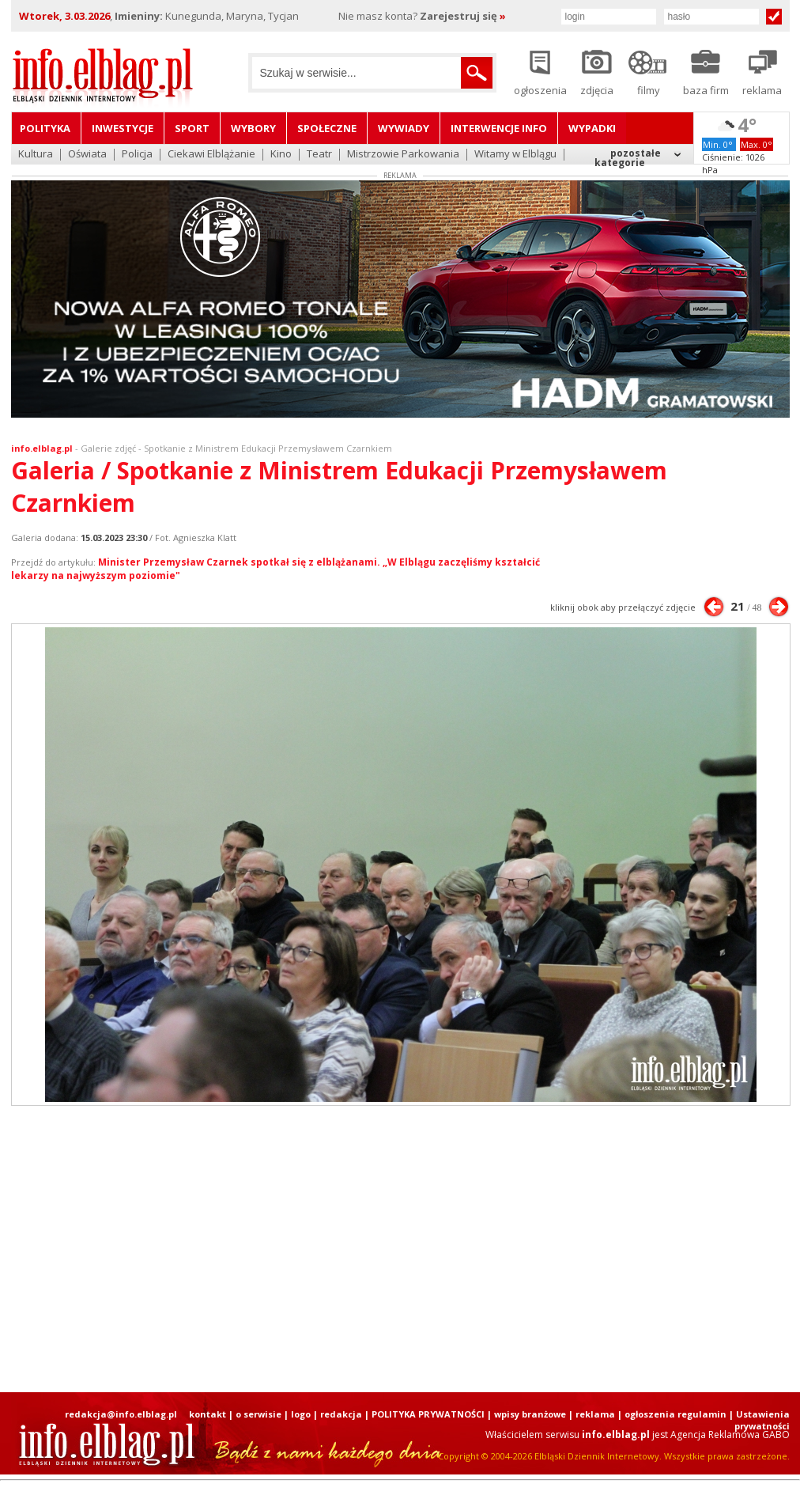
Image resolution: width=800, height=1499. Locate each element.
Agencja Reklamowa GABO (730, 1434)
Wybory (253, 128)
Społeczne (327, 128)
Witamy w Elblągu (515, 155)
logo (301, 1414)
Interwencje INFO (499, 128)
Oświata (87, 155)
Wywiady (403, 128)
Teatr (319, 155)
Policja (137, 155)
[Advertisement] (370, 1249)
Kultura (35, 155)
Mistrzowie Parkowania (403, 155)
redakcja (341, 1414)
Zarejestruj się (463, 16)
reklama (595, 1414)
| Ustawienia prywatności (759, 1420)
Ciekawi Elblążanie (211, 155)
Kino (281, 155)
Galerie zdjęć (108, 448)
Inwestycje (122, 128)
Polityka (45, 128)
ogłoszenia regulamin (675, 1414)
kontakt (207, 1414)
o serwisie (258, 1414)
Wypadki (592, 128)
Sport (192, 128)
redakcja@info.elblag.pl (121, 1414)
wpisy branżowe (530, 1414)
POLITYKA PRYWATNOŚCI (428, 1414)
